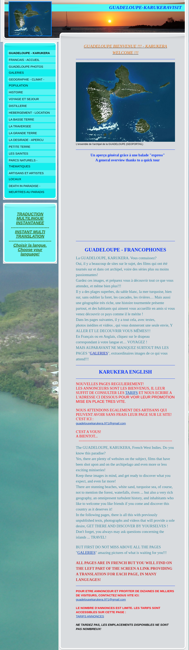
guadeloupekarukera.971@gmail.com (101, 423)
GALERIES (86, 553)
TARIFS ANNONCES (90, 616)
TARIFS (131, 393)
